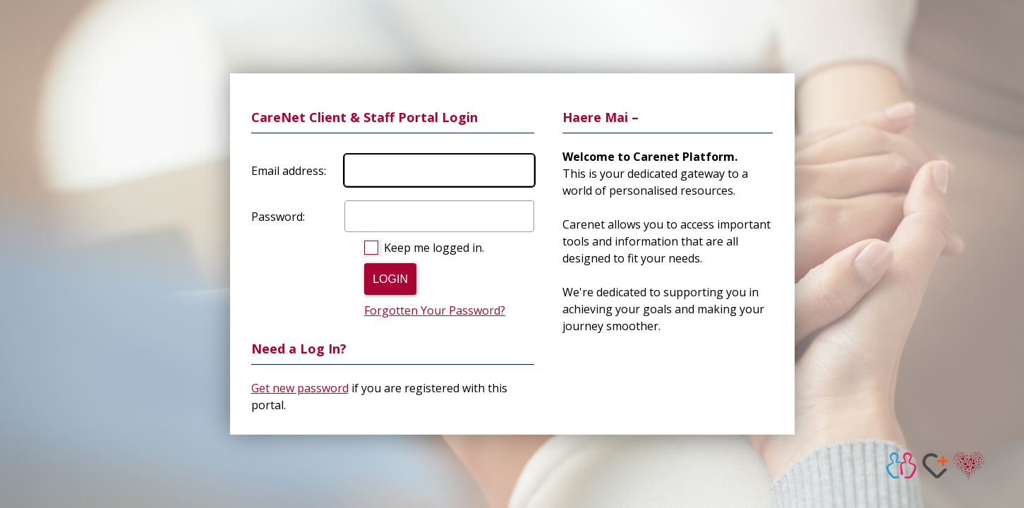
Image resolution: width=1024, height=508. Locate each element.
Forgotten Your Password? (434, 310)
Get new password (300, 388)
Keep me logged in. (434, 248)
